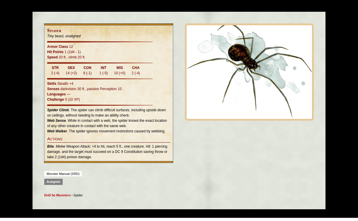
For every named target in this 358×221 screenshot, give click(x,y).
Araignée (53, 181)
